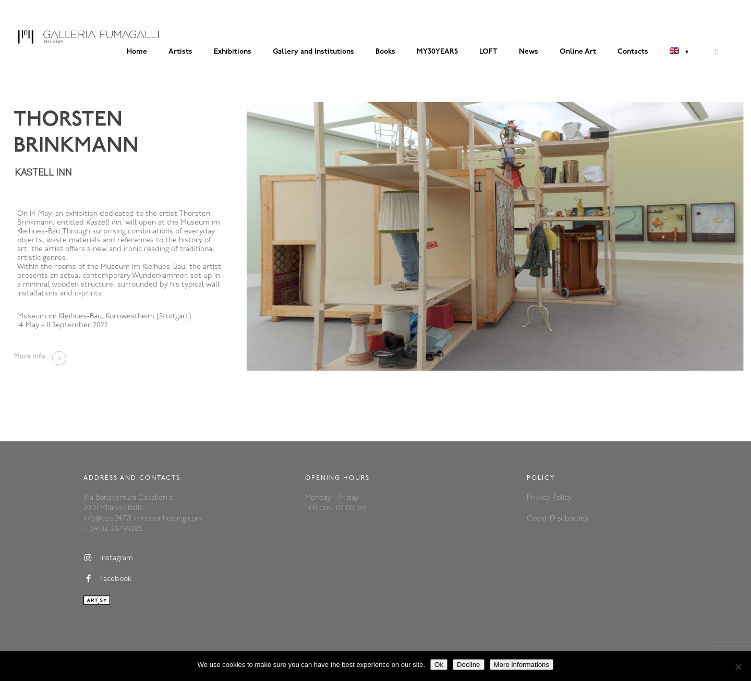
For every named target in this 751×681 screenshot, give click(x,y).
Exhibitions (232, 52)
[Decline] (738, 666)
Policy (562, 498)
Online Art (578, 52)
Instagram (108, 558)
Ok (438, 664)
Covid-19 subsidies (557, 519)
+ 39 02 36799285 (112, 529)
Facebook (107, 579)
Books (385, 52)
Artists (180, 52)
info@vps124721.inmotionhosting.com (142, 519)
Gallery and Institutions (313, 52)
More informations (522, 664)
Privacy (539, 498)
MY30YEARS (437, 52)
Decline (468, 664)
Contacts (632, 52)
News (528, 52)
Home (137, 52)
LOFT (488, 52)
